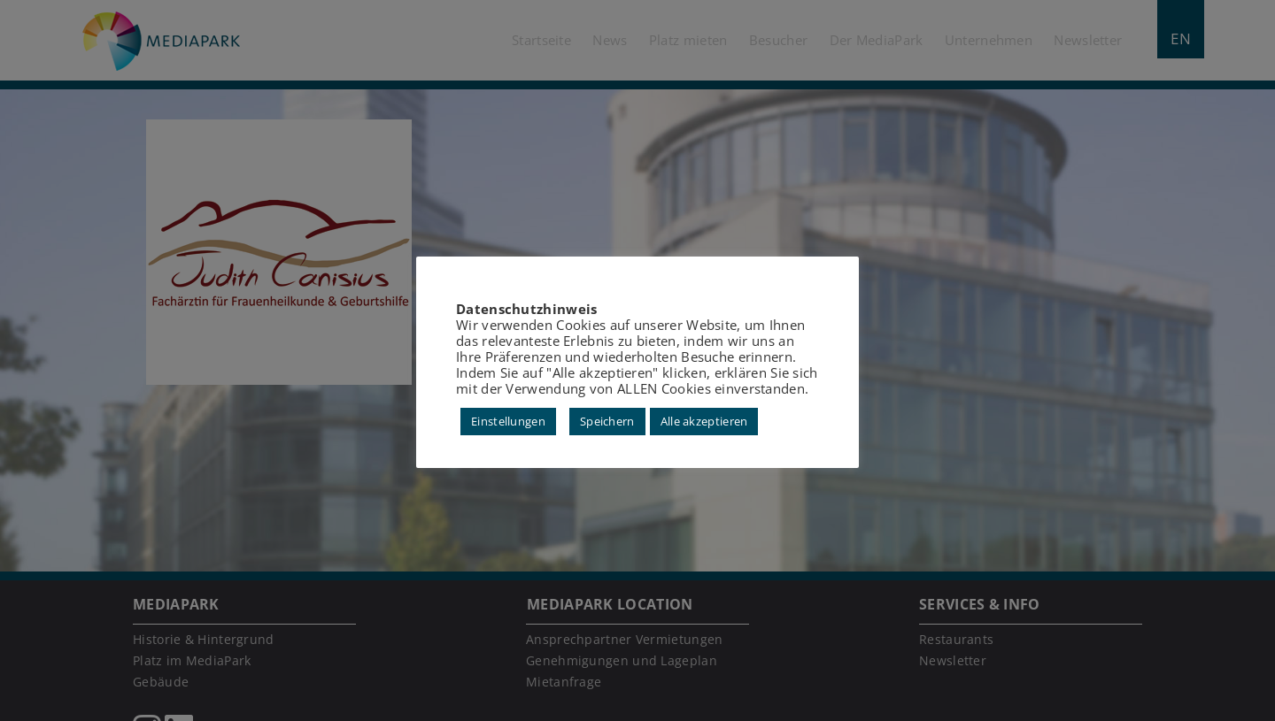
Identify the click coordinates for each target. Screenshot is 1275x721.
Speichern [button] (607, 421)
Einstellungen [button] (508, 421)
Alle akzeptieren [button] (704, 421)
